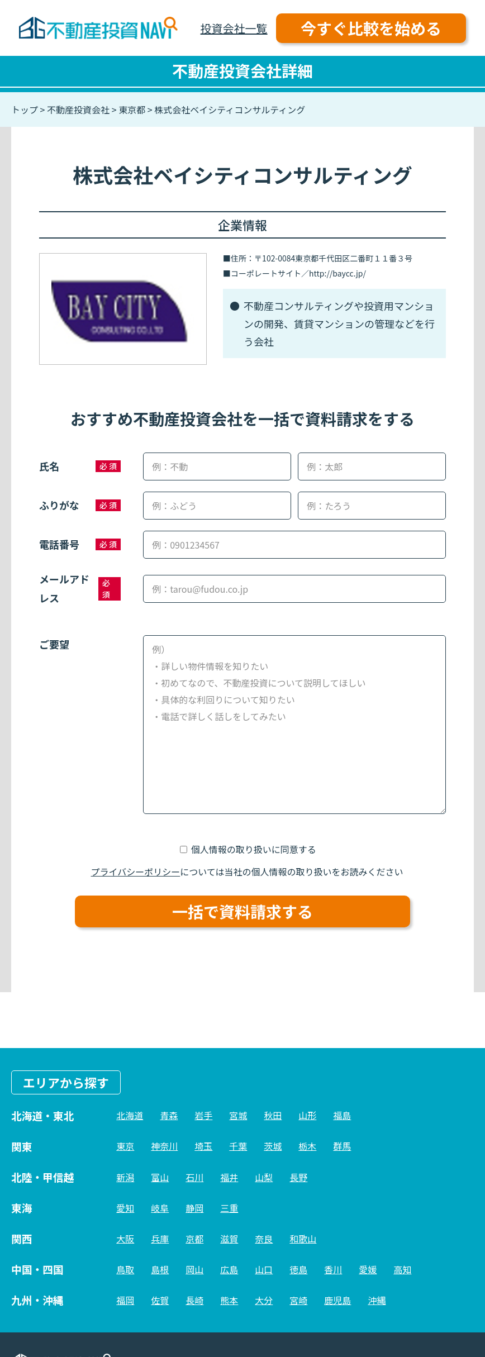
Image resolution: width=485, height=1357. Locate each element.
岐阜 (160, 1208)
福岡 (125, 1300)
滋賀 (229, 1238)
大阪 (125, 1238)
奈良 (264, 1238)
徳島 (298, 1269)
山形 (307, 1115)
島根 (160, 1269)
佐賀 (160, 1300)
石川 (194, 1177)
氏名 (49, 466)
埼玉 (203, 1146)
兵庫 (160, 1238)
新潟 (125, 1177)
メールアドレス (64, 588)
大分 (264, 1300)
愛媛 (368, 1269)
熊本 (229, 1300)
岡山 (194, 1269)
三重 (229, 1208)
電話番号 (59, 544)
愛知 (125, 1208)
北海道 (129, 1115)
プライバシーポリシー (135, 871)
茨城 (273, 1146)
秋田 (273, 1115)
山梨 (264, 1177)
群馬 (342, 1146)
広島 (229, 1269)
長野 (298, 1177)
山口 (264, 1269)
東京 (125, 1146)
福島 (342, 1115)
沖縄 (377, 1300)
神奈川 (164, 1146)
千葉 (238, 1146)
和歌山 (302, 1238)
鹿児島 (337, 1300)
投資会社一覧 (234, 28)
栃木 (307, 1146)
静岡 (194, 1208)
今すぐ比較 (371, 28)
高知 (402, 1269)
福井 (229, 1177)
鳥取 (125, 1269)
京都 (194, 1238)
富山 (160, 1177)
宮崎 (298, 1300)
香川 (333, 1269)
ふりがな (59, 505)
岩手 (203, 1115)
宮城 (238, 1115)
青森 (169, 1115)
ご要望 (54, 644)
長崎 (194, 1300)
